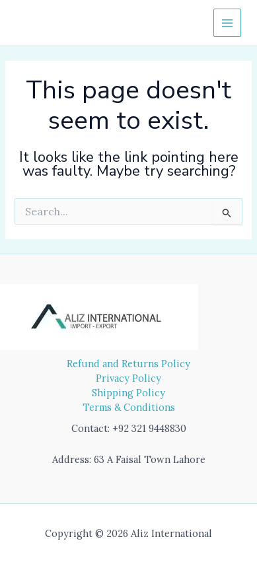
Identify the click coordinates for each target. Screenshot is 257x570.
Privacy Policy (128, 378)
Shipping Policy (128, 392)
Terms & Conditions (129, 407)
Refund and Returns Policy (128, 363)
